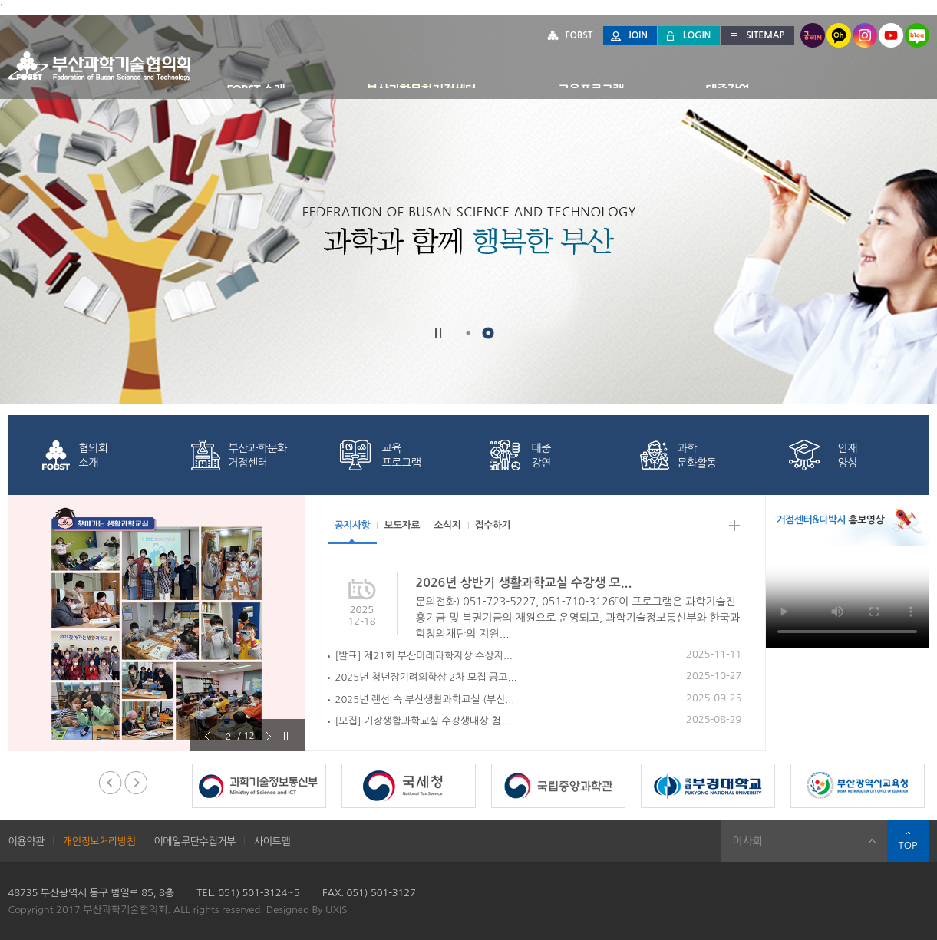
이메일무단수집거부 (194, 841)
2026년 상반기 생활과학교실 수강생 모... (524, 583)
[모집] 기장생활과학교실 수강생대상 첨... (422, 721)
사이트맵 (272, 841)
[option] (156, 623)
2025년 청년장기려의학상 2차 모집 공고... (426, 677)
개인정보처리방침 (99, 841)
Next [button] (316, 623)
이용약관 (26, 841)
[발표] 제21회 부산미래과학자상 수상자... (424, 656)
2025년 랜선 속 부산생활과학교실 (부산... (425, 699)
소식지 (452, 525)
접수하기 (499, 525)
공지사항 (353, 525)
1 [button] (468, 333)
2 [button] (488, 333)
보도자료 (405, 525)
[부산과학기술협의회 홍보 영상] (847, 597)
